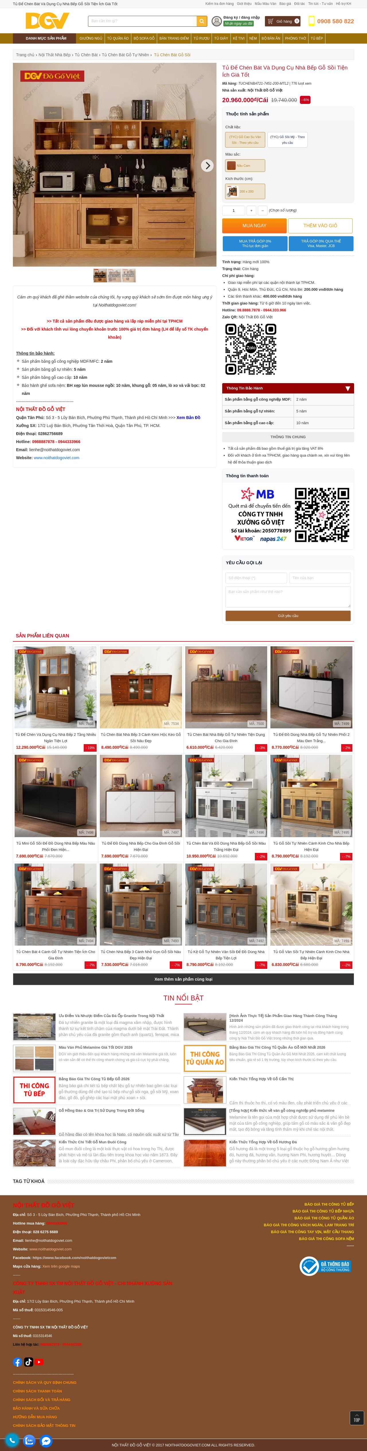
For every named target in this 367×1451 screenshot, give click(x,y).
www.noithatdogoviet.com (56, 457)
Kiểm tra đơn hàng (219, 4)
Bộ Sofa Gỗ (144, 38)
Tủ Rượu (201, 38)
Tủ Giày (221, 38)
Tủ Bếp (317, 38)
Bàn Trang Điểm (174, 38)
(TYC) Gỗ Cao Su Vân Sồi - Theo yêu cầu (245, 139)
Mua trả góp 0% (255, 243)
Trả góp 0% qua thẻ (321, 243)
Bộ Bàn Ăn (271, 38)
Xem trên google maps (61, 1266)
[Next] (207, 165)
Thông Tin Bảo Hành (288, 388)
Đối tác (299, 4)
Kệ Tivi (239, 38)
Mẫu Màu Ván (265, 4)
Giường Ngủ (91, 38)
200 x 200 (240, 191)
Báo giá (285, 4)
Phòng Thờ (295, 38)
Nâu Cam (238, 165)
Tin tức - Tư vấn (320, 4)
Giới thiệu (244, 4)
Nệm (253, 38)
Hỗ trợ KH (343, 4)
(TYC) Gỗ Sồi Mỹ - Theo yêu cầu (287, 139)
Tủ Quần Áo (118, 38)
